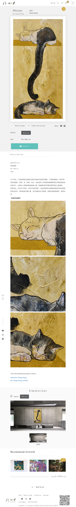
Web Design (48, 506)
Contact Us (24, 146)
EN (2, 298)
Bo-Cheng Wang (18, 14)
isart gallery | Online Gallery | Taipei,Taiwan (9, 3)
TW (52, 3)
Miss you (24, 396)
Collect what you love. (36, 125)
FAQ (20, 495)
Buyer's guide (28, 495)
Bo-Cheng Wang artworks (19, 380)
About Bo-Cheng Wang (18, 377)
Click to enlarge (17, 125)
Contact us (37, 495)
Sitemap (45, 495)
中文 (3, 295)
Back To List (40, 487)
